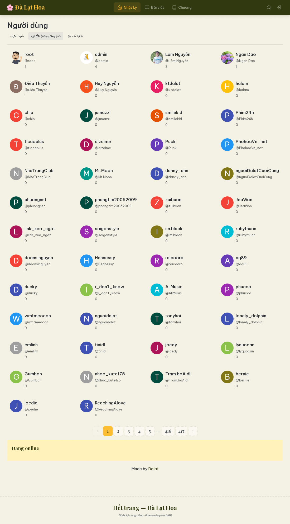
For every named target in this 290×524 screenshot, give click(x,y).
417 (181, 431)
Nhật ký (127, 7)
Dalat (153, 468)
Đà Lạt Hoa (25, 7)
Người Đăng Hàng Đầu (46, 36)
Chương (182, 7)
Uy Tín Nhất (75, 36)
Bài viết (154, 7)
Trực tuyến (17, 36)
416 (168, 431)
